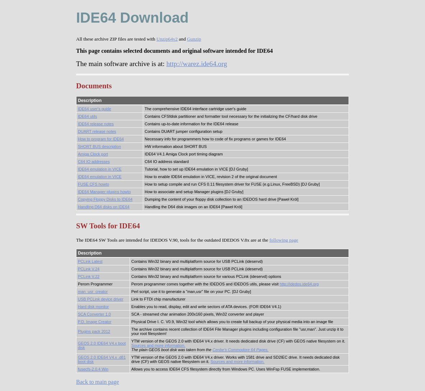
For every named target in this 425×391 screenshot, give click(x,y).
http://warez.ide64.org (196, 64)
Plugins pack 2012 (94, 331)
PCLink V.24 (88, 269)
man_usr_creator (93, 291)
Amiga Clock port (93, 154)
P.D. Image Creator (94, 322)
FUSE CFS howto (93, 184)
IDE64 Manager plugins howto (104, 192)
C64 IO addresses (94, 161)
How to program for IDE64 (101, 139)
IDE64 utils (87, 116)
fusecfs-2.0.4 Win (93, 369)
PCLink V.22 (88, 276)
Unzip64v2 (167, 39)
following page (283, 240)
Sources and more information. (158, 345)
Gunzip (194, 39)
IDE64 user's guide (94, 109)
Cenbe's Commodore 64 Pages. (240, 350)
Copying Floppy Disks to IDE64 (105, 199)
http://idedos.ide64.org (299, 284)
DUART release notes (97, 131)
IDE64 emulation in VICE (100, 169)
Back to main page (97, 382)
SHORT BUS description (99, 146)
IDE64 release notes (96, 124)
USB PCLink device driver (100, 299)
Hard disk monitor (93, 306)
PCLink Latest (90, 261)
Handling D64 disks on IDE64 (104, 207)
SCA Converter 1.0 (94, 314)
